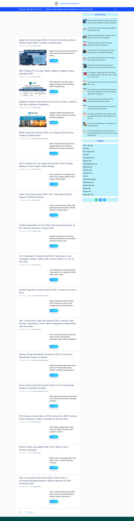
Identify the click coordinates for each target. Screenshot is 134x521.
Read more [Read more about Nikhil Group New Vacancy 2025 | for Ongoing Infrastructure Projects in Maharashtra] (54, 153)
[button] (114, 9)
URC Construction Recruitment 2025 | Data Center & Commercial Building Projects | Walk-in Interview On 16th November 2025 (45, 481)
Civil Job (86, 155)
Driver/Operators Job (90, 164)
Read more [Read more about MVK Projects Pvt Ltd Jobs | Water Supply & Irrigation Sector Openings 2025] (54, 91)
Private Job (87, 188)
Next (32, 512)
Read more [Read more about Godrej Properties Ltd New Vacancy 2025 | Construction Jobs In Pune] (54, 310)
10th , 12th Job (88, 145)
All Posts (22, 9)
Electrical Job (87, 167)
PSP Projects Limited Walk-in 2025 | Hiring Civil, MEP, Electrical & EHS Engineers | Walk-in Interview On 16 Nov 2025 (102, 116)
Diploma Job (87, 161)
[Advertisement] (48, 25)
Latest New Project (86, 9)
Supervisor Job (88, 194)
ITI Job (41, 9)
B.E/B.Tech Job (51, 9)
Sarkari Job (87, 191)
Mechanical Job (88, 182)
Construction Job (73, 9)
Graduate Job (61, 9)
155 (27, 512)
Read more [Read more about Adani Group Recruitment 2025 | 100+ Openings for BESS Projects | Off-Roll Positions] (54, 215)
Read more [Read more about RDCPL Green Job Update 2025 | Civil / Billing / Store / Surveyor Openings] (54, 467)
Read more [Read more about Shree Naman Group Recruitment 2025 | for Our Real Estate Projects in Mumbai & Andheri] (54, 406)
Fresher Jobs (87, 170)
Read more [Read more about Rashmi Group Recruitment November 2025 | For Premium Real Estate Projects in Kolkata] (54, 375)
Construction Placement (69, 4)
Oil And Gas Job (88, 185)
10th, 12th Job (31, 9)
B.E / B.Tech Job (88, 151)
